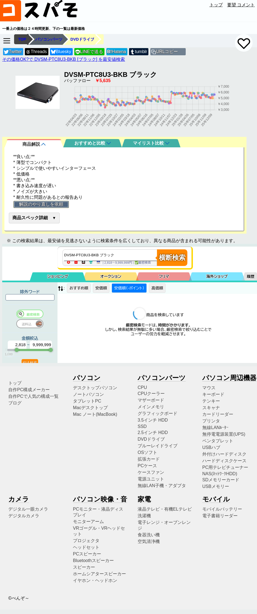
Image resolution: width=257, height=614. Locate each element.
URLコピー (167, 51)
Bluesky (61, 51)
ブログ (15, 403)
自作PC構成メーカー (29, 389)
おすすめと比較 (92, 143)
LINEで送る (89, 51)
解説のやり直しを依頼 (41, 204)
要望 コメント (241, 4)
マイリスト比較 (151, 143)
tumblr (138, 51)
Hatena (116, 51)
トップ (216, 4)
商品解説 (34, 144)
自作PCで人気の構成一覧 (33, 396)
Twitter (13, 51)
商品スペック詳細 (30, 217)
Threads (36, 51)
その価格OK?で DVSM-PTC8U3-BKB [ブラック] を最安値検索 (63, 59)
